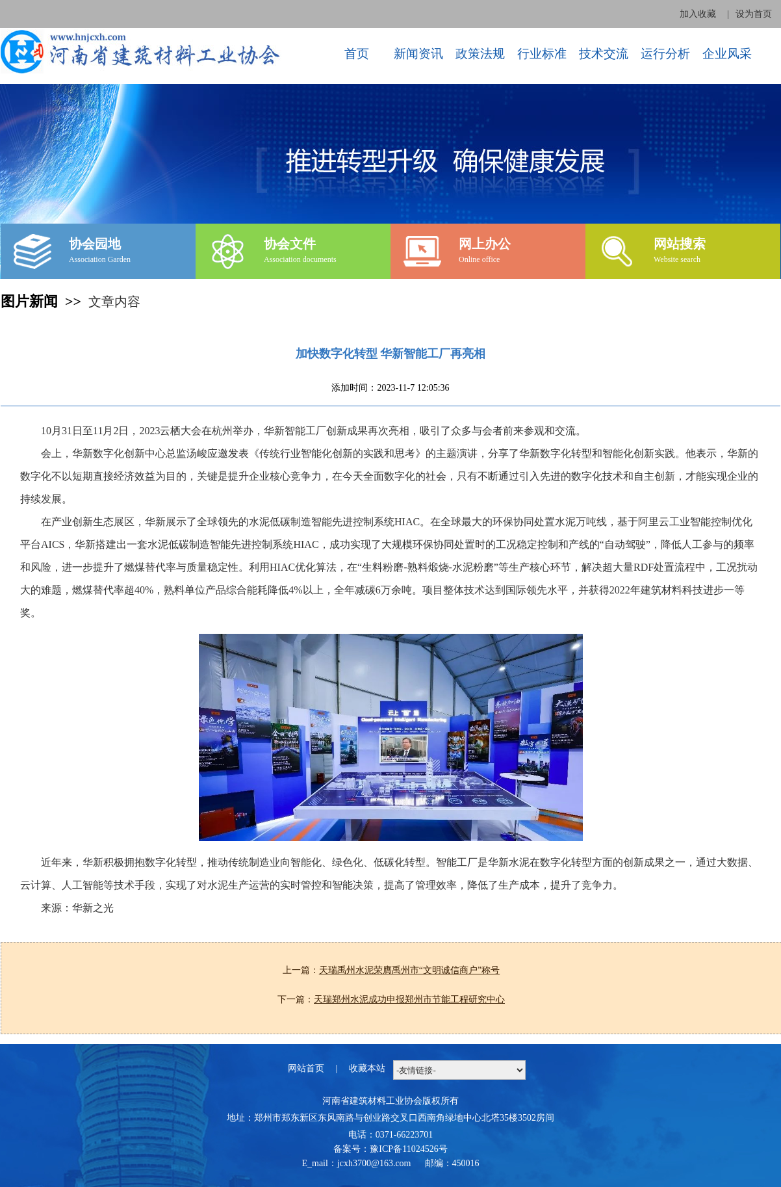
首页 (356, 53)
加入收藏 (698, 14)
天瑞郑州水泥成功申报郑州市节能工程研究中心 (409, 999)
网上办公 (485, 244)
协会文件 (290, 244)
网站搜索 (680, 244)
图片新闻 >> (44, 301)
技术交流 (603, 53)
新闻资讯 (418, 53)
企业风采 (727, 53)
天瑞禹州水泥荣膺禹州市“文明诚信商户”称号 (409, 970)
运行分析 (665, 53)
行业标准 (542, 53)
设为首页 (754, 14)
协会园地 (95, 244)
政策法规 (480, 53)
